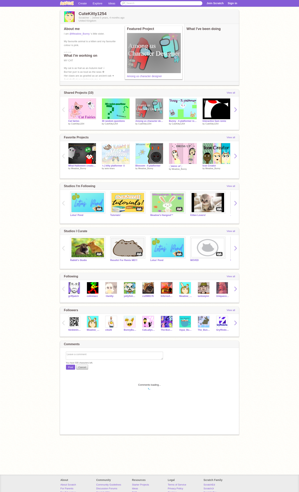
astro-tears (110, 168)
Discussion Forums (106, 488)
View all (231, 92)
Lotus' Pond (76, 215)
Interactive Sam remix (214, 121)
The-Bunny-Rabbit (167, 330)
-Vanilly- (109, 296)
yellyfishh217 (130, 296)
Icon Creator (209, 165)
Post (70, 367)
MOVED (194, 260)
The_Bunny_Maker (204, 330)
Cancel (82, 367)
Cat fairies (73, 121)
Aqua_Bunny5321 (185, 330)
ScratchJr (208, 488)
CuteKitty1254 (77, 124)
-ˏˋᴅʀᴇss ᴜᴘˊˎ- (175, 166)
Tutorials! (115, 215)
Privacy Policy (175, 488)
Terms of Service (177, 484)
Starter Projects (140, 484)
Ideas (111, 3)
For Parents (66, 488)
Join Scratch (215, 3)
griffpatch (73, 296)
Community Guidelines (108, 484)
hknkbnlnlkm (74, 330)
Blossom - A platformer (148, 165)
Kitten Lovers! (198, 215)
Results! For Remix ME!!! (123, 260)
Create (82, 3)
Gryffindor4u (222, 330)
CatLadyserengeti (148, 330)
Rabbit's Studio (78, 260)
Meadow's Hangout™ (161, 215)
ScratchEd (209, 484)
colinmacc (92, 296)
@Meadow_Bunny (79, 33)
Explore (97, 3)
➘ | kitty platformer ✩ (113, 165)
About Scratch (68, 484)
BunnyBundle (130, 330)
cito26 (108, 330)
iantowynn (203, 296)
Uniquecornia (222, 296)
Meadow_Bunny (78, 168)
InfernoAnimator (167, 296)
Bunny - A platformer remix (183, 121)
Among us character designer (144, 76)
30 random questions (113, 121)
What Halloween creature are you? (82, 165)
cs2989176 (148, 296)
